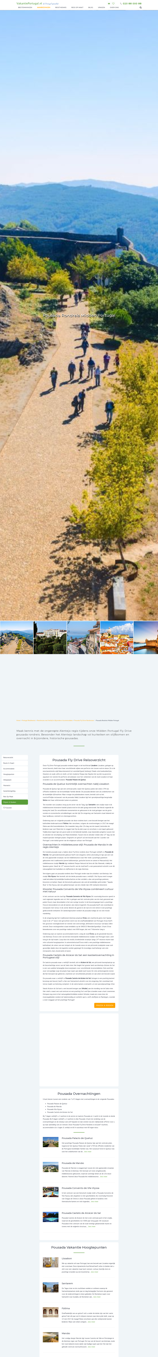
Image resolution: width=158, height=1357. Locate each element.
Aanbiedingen (43, 7)
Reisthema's (60, 7)
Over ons (114, 7)
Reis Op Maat (8, 796)
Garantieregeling (9, 791)
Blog (90, 7)
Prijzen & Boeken (9, 802)
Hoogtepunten (8, 774)
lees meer (87, 1151)
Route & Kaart (8, 763)
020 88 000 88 (131, 3)
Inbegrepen (7, 780)
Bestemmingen (25, 7)
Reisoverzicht (8, 757)
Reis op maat (77, 7)
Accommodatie (8, 768)
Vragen (101, 7)
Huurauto (6, 785)
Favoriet (7, 808)
